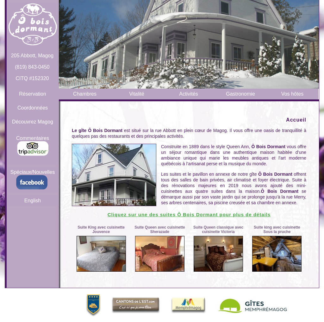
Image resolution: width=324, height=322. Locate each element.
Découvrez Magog (32, 121)
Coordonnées (32, 107)
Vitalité (136, 94)
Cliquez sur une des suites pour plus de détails (189, 214)
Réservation (32, 94)
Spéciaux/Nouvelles (32, 179)
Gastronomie (240, 94)
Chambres (85, 94)
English (32, 200)
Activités (188, 94)
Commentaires (32, 146)
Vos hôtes (292, 94)
